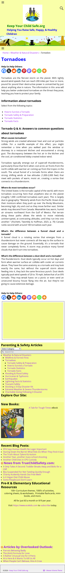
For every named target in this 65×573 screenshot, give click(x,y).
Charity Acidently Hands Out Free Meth (22, 474)
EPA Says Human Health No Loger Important (25, 449)
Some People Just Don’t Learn (17, 479)
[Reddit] (14, 71)
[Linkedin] (19, 71)
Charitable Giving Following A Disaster (23, 392)
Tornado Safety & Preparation (19, 115)
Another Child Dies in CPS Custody (20, 459)
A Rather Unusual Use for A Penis (19, 555)
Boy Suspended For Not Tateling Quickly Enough (26, 471)
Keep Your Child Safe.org (26, 26)
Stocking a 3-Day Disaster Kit (19, 386)
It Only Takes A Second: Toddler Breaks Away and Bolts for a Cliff (32, 468)
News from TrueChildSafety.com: (29, 463)
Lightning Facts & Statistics (18, 381)
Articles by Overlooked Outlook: (28, 547)
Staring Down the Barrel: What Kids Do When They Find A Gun (33, 451)
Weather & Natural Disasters (25, 52)
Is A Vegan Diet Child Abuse (16, 477)
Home (6, 52)
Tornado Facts (11, 121)
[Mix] (34, 71)
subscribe (45, 505)
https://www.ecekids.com (25, 505)
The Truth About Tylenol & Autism (19, 454)
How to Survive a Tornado (17, 111)
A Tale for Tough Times (40, 407)
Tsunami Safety (12, 384)
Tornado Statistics (13, 118)
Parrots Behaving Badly (14, 550)
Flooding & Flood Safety (16, 373)
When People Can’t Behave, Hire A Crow (22, 561)
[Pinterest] (24, 71)
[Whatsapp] (39, 71)
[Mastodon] (29, 71)
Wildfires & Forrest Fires (17, 357)
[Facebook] (4, 71)
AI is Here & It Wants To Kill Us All (19, 558)
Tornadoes (10, 360)
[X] (9, 71)
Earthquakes (11, 378)
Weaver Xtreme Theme (54, 570)
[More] (44, 71)
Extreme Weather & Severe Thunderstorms (26, 389)
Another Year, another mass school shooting (25, 457)
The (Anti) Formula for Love (16, 553)
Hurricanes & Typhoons (16, 376)
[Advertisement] (33, 320)
